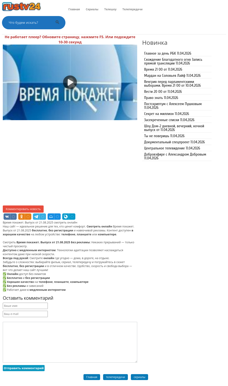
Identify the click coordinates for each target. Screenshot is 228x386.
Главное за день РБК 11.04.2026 (167, 53)
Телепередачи (133, 9)
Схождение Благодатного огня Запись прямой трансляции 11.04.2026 (173, 61)
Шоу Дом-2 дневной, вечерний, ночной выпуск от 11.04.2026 (174, 128)
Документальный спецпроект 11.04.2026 (174, 142)
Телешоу (110, 9)
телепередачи (115, 377)
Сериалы (92, 9)
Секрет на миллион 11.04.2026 (166, 113)
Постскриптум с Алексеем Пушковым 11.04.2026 (173, 106)
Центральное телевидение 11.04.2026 (172, 148)
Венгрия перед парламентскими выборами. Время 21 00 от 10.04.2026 (172, 83)
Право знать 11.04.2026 (161, 97)
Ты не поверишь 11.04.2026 (164, 136)
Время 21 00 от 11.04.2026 (163, 69)
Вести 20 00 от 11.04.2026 (163, 91)
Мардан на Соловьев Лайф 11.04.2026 (172, 75)
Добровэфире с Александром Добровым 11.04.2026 (175, 156)
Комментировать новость (23, 209)
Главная (74, 9)
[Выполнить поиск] (57, 22)
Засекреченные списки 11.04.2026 (169, 120)
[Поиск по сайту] (29, 23)
